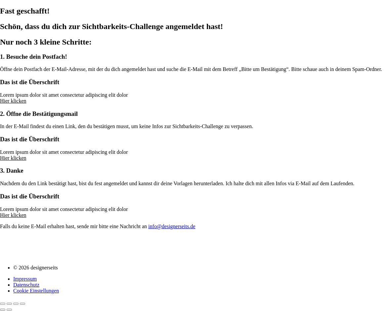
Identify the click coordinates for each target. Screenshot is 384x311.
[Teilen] (16, 304)
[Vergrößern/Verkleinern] (2, 304)
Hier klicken (13, 101)
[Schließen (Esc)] (22, 304)
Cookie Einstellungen (36, 291)
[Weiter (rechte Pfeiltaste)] (9, 310)
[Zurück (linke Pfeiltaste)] (2, 310)
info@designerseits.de (171, 226)
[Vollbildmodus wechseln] (9, 304)
